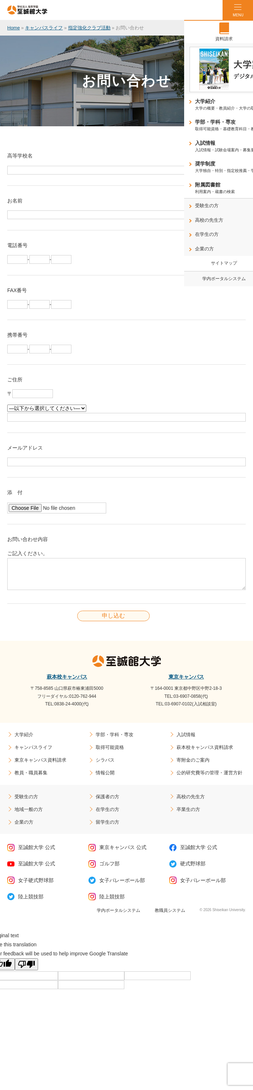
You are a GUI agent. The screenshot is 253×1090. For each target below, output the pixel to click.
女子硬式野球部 (36, 886)
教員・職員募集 (30, 778)
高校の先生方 (191, 802)
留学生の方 (107, 827)
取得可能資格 (110, 752)
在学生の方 (107, 815)
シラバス (105, 765)
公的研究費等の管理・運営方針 (209, 778)
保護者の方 (107, 802)
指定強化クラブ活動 (89, 27)
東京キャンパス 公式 (122, 853)
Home (13, 27)
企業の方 (23, 827)
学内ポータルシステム (118, 915)
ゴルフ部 (109, 869)
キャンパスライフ (44, 27)
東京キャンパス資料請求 (40, 765)
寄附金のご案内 (193, 765)
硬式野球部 (193, 869)
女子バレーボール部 (122, 886)
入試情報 (186, 740)
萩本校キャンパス (67, 682)
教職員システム (170, 915)
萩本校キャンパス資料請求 (205, 752)
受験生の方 (26, 802)
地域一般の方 (28, 815)
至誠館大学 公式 (36, 853)
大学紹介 (23, 740)
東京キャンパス (186, 682)
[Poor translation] (26, 970)
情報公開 (105, 778)
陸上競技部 (30, 902)
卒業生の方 (188, 815)
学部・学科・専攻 (114, 740)
